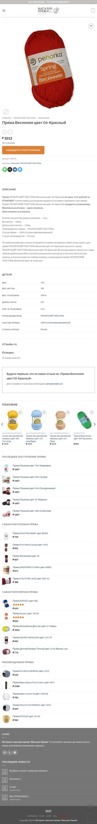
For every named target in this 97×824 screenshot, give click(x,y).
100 (42, 288)
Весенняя (43, 118)
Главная (6, 118)
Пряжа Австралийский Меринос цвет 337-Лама (60, 438)
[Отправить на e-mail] (4, 752)
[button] (3, 10)
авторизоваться (54, 383)
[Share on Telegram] (20, 169)
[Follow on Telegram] (15, 752)
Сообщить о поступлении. (23, 150)
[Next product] (4, 132)
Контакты (32, 816)
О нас (42, 816)
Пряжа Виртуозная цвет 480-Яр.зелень (83, 437)
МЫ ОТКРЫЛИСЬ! (19, 796)
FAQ (55, 816)
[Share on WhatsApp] (4, 169)
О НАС (12, 787)
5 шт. (43, 309)
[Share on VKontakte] (15, 169)
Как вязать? (15, 778)
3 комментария (20, 799)
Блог (49, 816)
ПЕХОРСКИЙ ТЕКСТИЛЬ (25, 118)
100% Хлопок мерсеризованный (55, 322)
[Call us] (9, 752)
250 (42, 302)
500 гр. (44, 295)
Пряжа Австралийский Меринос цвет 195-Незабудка (36, 438)
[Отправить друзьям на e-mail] (9, 169)
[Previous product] (10, 132)
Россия (44, 329)
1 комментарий (17, 790)
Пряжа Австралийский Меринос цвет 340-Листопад (12, 438)
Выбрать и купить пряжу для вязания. (28, 770)
